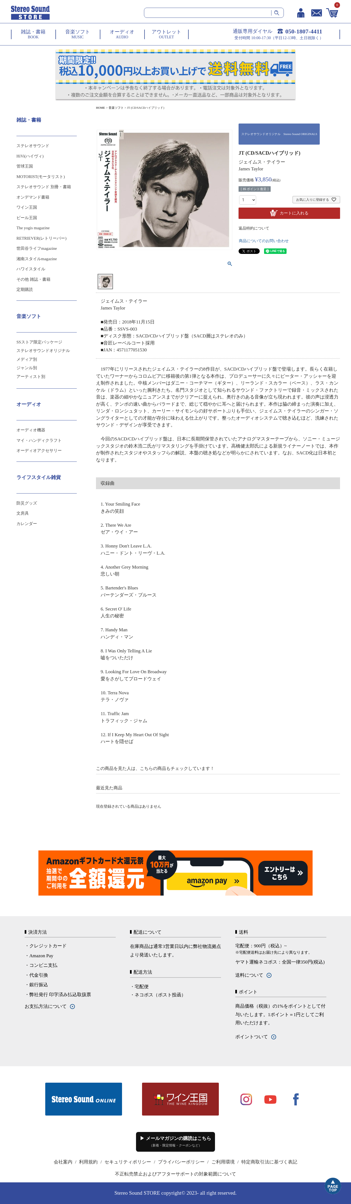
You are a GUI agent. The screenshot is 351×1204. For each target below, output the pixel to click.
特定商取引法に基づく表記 (269, 1162)
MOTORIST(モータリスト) (40, 176)
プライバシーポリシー (181, 1162)
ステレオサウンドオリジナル (43, 350)
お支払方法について (46, 1006)
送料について (249, 975)
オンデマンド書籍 (32, 197)
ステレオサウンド (32, 146)
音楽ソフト (116, 107)
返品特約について (254, 228)
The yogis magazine (33, 228)
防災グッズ (26, 503)
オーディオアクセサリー (39, 450)
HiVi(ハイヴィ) (30, 156)
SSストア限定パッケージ (39, 342)
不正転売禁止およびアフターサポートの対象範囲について (175, 1174)
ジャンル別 (26, 368)
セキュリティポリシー (127, 1162)
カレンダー (26, 523)
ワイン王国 (26, 207)
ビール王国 (26, 218)
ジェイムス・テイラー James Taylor (262, 165)
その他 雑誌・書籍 (33, 279)
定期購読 (24, 289)
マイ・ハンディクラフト (39, 440)
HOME (100, 107)
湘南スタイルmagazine (36, 259)
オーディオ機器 (30, 430)
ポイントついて (251, 1036)
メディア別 (26, 359)
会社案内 (63, 1162)
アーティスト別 (30, 376)
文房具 (22, 513)
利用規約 (88, 1162)
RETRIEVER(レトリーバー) (41, 238)
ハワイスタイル (30, 269)
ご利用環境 (223, 1162)
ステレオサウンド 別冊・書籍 (43, 187)
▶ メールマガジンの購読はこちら (175, 1141)
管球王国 (24, 166)
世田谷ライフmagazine (36, 248)
